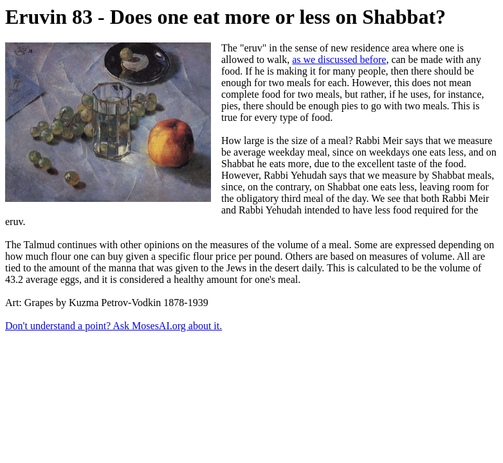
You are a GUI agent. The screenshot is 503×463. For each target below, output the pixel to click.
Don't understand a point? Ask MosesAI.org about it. (113, 325)
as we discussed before (339, 59)
